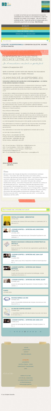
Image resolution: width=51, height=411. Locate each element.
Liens (25, 36)
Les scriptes (25, 362)
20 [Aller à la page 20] (19, 331)
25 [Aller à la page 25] (33, 331)
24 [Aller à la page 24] (30, 331)
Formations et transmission (25, 33)
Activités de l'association (26, 378)
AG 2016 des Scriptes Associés (21, 308)
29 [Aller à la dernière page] (40, 331)
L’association (45, 4)
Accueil (46, 2)
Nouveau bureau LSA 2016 (19, 298)
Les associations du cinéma (25, 380)
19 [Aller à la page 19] (17, 331)
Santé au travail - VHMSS (25, 31)
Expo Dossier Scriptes (25, 384)
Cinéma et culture (25, 375)
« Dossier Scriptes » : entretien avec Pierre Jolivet (28, 279)
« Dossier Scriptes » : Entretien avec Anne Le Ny (27, 320)
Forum (46, 11)
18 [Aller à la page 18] (14, 331)
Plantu (5, 290)
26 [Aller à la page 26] (35, 331)
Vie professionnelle (16, 44)
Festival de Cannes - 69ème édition (22, 217)
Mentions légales (26, 354)
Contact (45, 6)
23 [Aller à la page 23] (27, 331)
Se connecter (45, 9)
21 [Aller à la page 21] (22, 331)
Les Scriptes (25, 28)
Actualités (25, 26)
